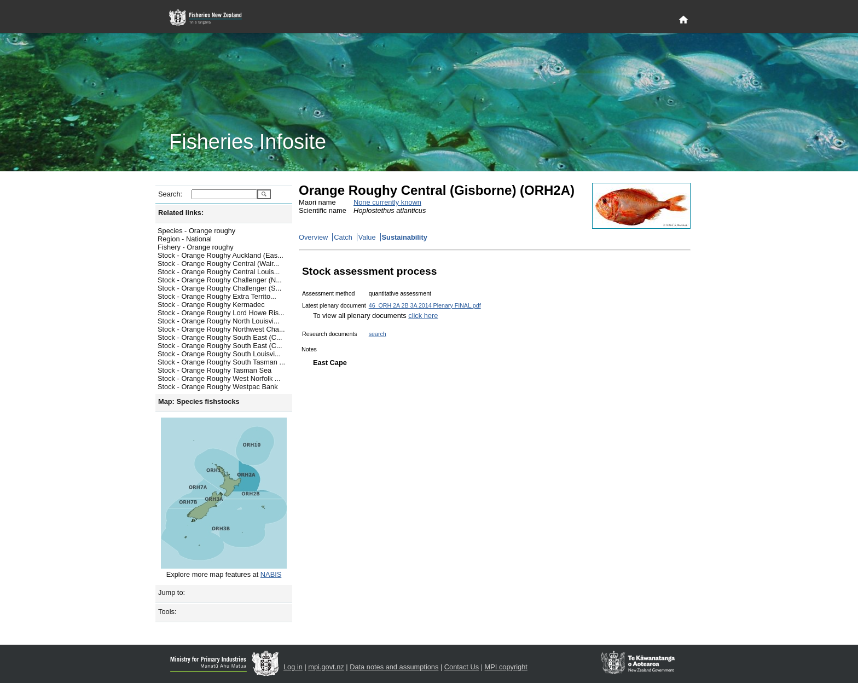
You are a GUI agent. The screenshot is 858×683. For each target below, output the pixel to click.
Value (367, 237)
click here (423, 315)
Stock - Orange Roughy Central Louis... (219, 272)
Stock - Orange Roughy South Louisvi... (219, 354)
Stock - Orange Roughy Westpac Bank (218, 387)
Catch (343, 237)
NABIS (270, 574)
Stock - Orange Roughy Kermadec (211, 304)
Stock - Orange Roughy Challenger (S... (219, 288)
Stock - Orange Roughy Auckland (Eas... (220, 255)
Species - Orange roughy (196, 231)
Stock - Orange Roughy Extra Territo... (217, 296)
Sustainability (404, 237)
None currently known (387, 202)
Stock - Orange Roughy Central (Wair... (218, 263)
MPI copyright (506, 667)
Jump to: (171, 592)
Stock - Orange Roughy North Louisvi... (219, 321)
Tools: (167, 611)
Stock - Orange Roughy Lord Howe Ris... (221, 313)
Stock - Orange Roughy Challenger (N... (220, 280)
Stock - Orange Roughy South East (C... (220, 337)
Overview (313, 237)
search (377, 334)
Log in (293, 667)
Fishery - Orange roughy (196, 247)
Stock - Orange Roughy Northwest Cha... (221, 329)
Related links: (181, 213)
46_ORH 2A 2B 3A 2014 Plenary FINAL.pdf (425, 305)
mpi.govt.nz (326, 667)
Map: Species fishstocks (199, 401)
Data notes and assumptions (394, 667)
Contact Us (461, 667)
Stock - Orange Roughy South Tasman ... (221, 362)
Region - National (185, 239)
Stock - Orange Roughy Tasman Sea (214, 370)
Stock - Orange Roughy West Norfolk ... (219, 378)
